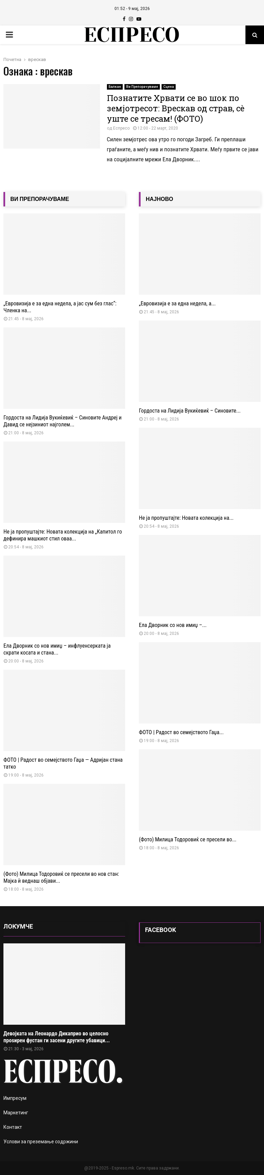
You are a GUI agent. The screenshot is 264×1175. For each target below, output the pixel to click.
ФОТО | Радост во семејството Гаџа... (181, 732)
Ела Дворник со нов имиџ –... (173, 625)
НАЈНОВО (159, 199)
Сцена (168, 87)
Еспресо (121, 128)
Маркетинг (15, 1112)
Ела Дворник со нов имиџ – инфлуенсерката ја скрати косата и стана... (57, 649)
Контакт (12, 1127)
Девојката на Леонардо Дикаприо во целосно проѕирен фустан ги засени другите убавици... (56, 1037)
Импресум (14, 1098)
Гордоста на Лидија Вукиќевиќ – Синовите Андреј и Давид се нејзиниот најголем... (62, 421)
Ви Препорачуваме (142, 87)
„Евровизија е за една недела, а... (177, 303)
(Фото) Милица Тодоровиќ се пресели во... (187, 839)
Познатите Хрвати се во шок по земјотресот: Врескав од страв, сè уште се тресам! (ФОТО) (175, 108)
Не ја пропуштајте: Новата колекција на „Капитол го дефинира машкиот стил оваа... (62, 535)
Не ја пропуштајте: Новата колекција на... (186, 518)
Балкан (115, 87)
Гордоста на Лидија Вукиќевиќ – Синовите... (190, 410)
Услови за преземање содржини (40, 1141)
